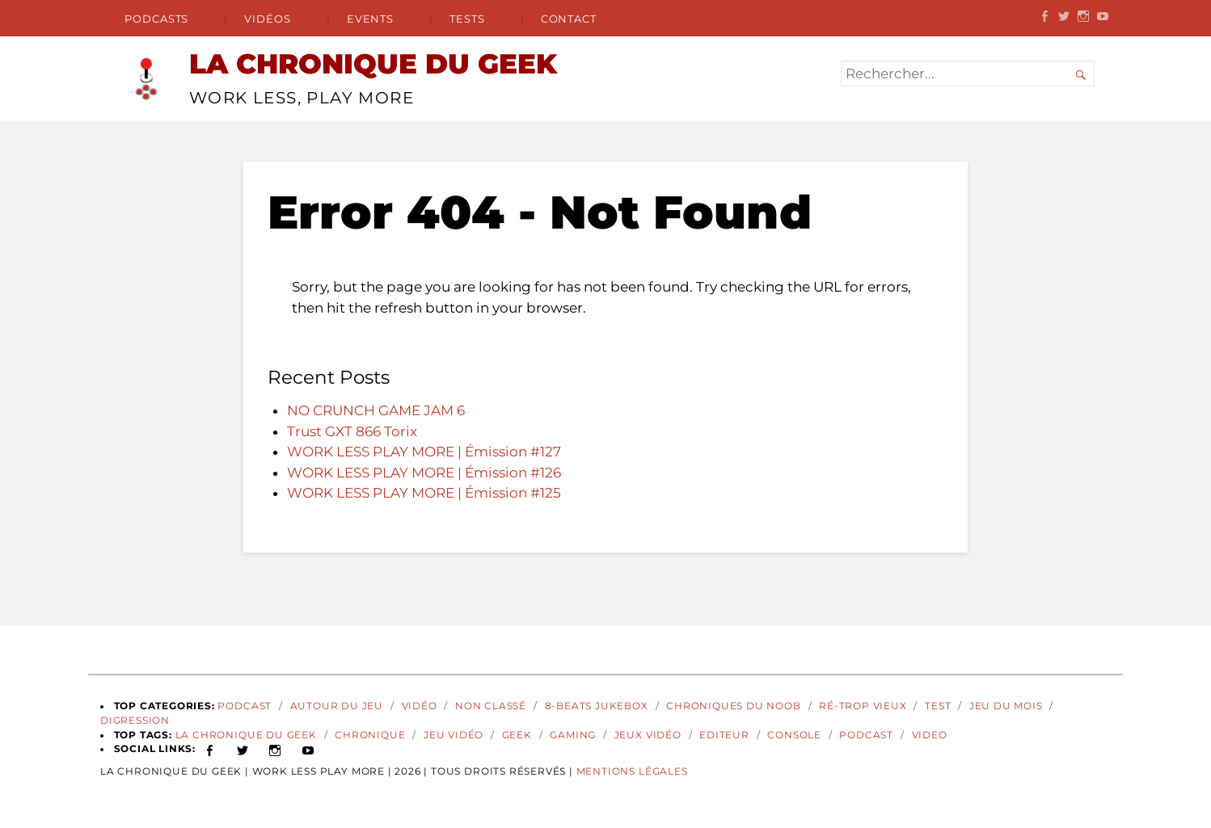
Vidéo (419, 706)
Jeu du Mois (1006, 706)
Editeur (724, 735)
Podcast (244, 706)
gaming (573, 735)
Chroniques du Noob (733, 706)
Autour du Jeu (337, 706)
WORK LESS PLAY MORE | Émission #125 (424, 493)
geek (517, 735)
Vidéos (267, 18)
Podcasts (156, 18)
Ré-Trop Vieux (863, 706)
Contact (569, 18)
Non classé (490, 706)
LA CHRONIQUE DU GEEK (373, 64)
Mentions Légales (632, 771)
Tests (467, 18)
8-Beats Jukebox (596, 706)
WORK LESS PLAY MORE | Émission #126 (424, 472)
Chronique (370, 735)
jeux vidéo (647, 735)
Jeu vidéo (453, 735)
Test (938, 706)
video (929, 735)
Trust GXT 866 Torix (352, 431)
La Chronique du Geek (246, 735)
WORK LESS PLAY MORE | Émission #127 (424, 451)
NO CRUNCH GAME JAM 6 (376, 410)
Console (794, 735)
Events (371, 18)
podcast (866, 735)
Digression (135, 720)
